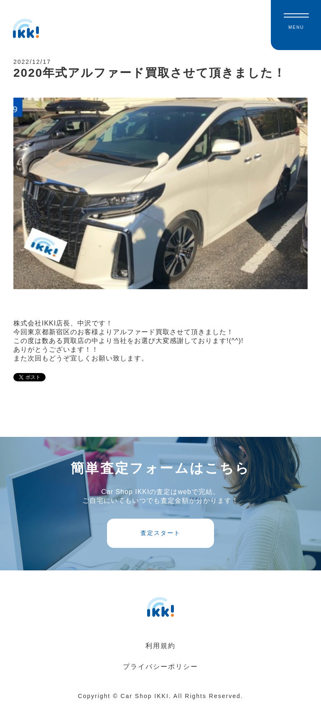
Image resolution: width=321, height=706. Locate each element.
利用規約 (160, 645)
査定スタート (160, 533)
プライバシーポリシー (160, 666)
